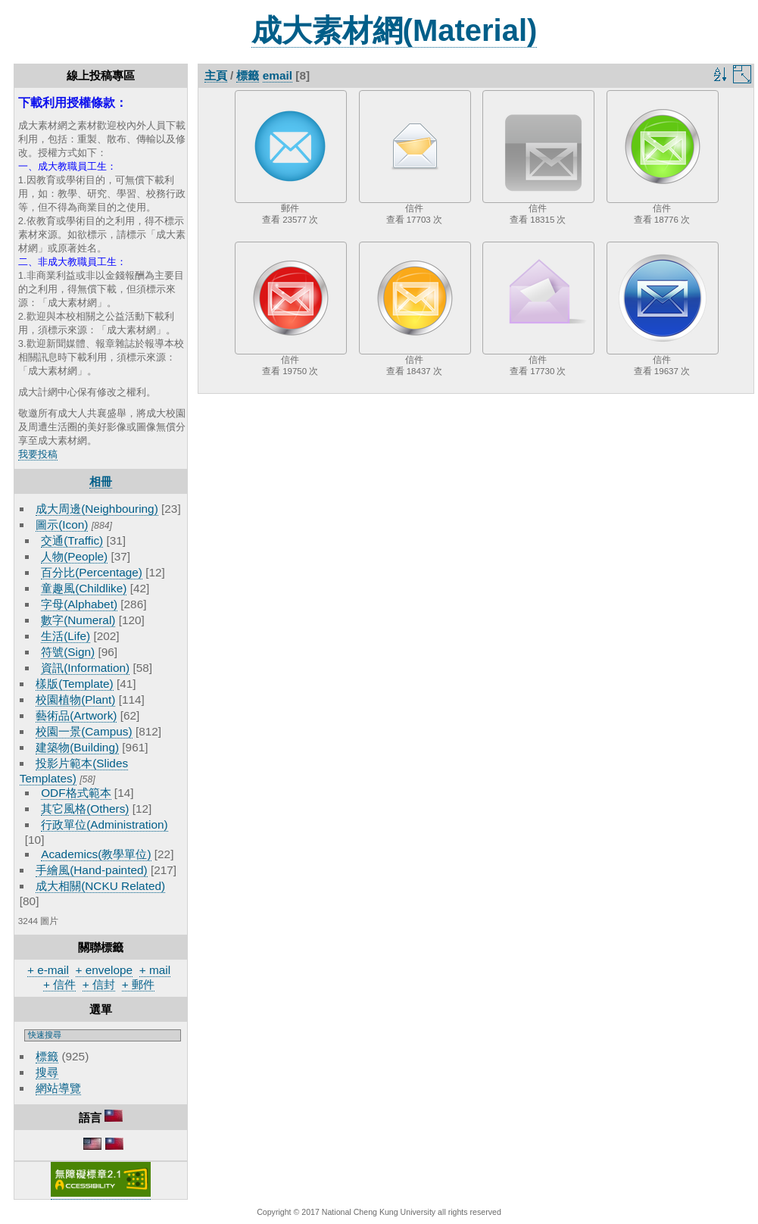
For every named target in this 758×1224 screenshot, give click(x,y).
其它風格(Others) (85, 808)
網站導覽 (58, 1088)
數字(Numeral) (78, 620)
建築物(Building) (77, 747)
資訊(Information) (85, 667)
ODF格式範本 (76, 792)
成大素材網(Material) (394, 30)
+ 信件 (59, 984)
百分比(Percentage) (91, 572)
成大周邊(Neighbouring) (97, 508)
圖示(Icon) (62, 524)
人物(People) (74, 556)
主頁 (215, 75)
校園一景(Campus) (84, 731)
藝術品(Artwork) (76, 715)
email (277, 75)
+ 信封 (99, 984)
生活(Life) (65, 635)
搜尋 (47, 1072)
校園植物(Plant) (75, 699)
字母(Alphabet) (79, 604)
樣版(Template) (75, 683)
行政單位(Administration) (104, 824)
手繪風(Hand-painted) (91, 869)
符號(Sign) (68, 651)
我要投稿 (38, 454)
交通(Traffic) (72, 540)
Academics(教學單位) (96, 854)
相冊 (100, 481)
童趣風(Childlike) (83, 588)
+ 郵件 (138, 984)
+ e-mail (48, 969)
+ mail (154, 969)
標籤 (47, 1056)
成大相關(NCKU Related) (100, 885)
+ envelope (104, 969)
